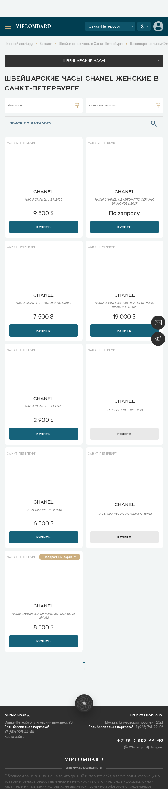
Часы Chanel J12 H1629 (124, 410)
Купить (43, 226)
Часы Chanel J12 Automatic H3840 (43, 303)
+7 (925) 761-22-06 (148, 727)
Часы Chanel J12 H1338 (43, 510)
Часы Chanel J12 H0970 (43, 407)
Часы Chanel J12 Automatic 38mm (124, 514)
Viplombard (33, 26)
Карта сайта (14, 737)
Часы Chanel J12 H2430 (43, 200)
